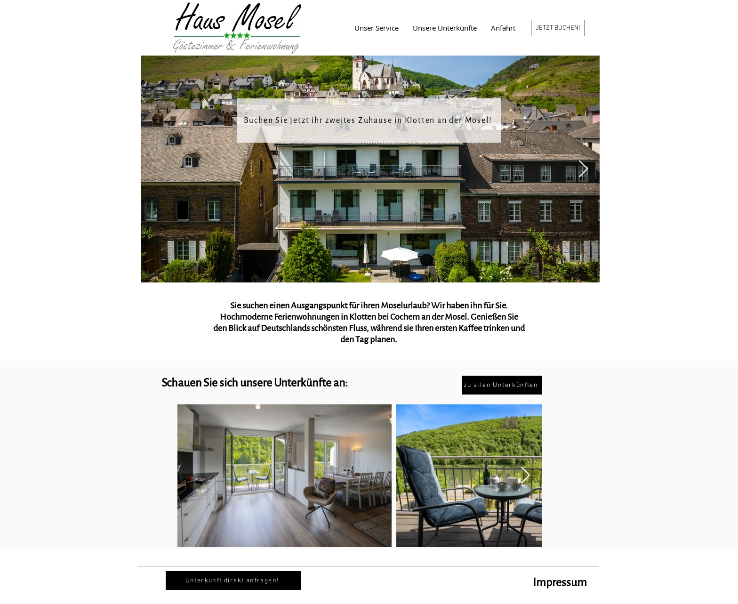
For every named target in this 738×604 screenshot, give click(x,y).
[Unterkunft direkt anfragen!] (233, 580)
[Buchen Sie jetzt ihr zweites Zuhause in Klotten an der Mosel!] (369, 120)
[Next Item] (583, 169)
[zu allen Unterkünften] (502, 385)
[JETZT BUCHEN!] (558, 28)
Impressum (560, 582)
